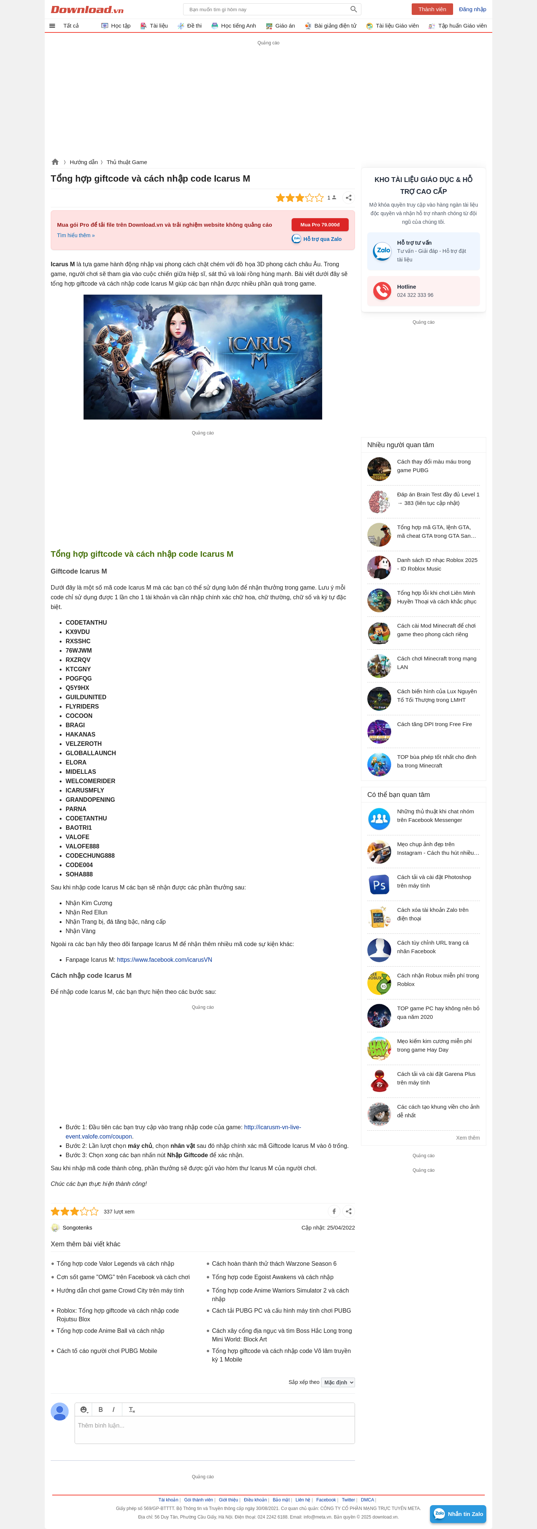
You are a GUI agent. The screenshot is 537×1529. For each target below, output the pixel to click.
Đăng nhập (472, 9)
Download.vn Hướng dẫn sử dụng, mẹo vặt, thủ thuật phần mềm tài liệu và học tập (87, 9)
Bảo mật (281, 1500)
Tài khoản (168, 1500)
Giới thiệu (228, 1500)
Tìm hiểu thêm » (76, 235)
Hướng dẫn (84, 162)
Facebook (326, 1500)
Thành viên (432, 9)
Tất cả (71, 25)
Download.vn (55, 162)
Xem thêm (468, 1138)
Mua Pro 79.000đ (320, 224)
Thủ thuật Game (127, 162)
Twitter (348, 1500)
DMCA (367, 1500)
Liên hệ (303, 1500)
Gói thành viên (198, 1500)
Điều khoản (255, 1500)
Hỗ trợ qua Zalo (323, 239)
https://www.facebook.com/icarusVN (164, 960)
